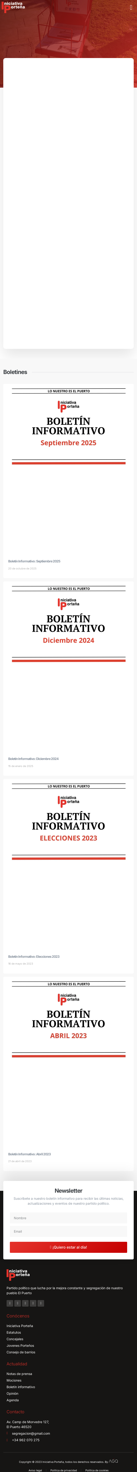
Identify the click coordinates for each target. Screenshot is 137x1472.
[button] (131, 7)
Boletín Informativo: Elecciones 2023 (33, 956)
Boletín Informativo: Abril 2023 (29, 1154)
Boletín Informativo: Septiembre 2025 (34, 561)
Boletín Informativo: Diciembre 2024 (33, 759)
